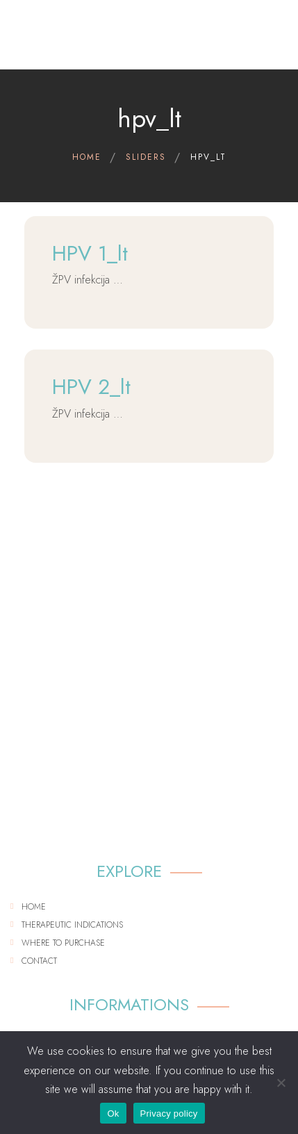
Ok (113, 1113)
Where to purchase (63, 943)
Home (34, 907)
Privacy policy (169, 1113)
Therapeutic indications (72, 925)
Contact (39, 961)
